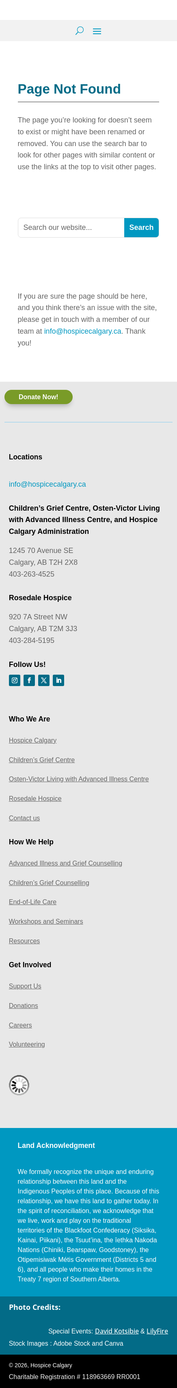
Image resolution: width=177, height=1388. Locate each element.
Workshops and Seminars (46, 921)
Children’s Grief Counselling (49, 882)
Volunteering (27, 1044)
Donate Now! (38, 396)
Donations (23, 1005)
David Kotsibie (117, 1331)
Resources (24, 941)
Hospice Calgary (32, 740)
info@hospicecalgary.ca (82, 331)
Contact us (24, 818)
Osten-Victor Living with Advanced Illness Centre (79, 779)
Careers (20, 1025)
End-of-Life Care (32, 901)
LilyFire (157, 1331)
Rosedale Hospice (35, 798)
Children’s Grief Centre (42, 759)
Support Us (25, 986)
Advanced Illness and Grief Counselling (65, 863)
